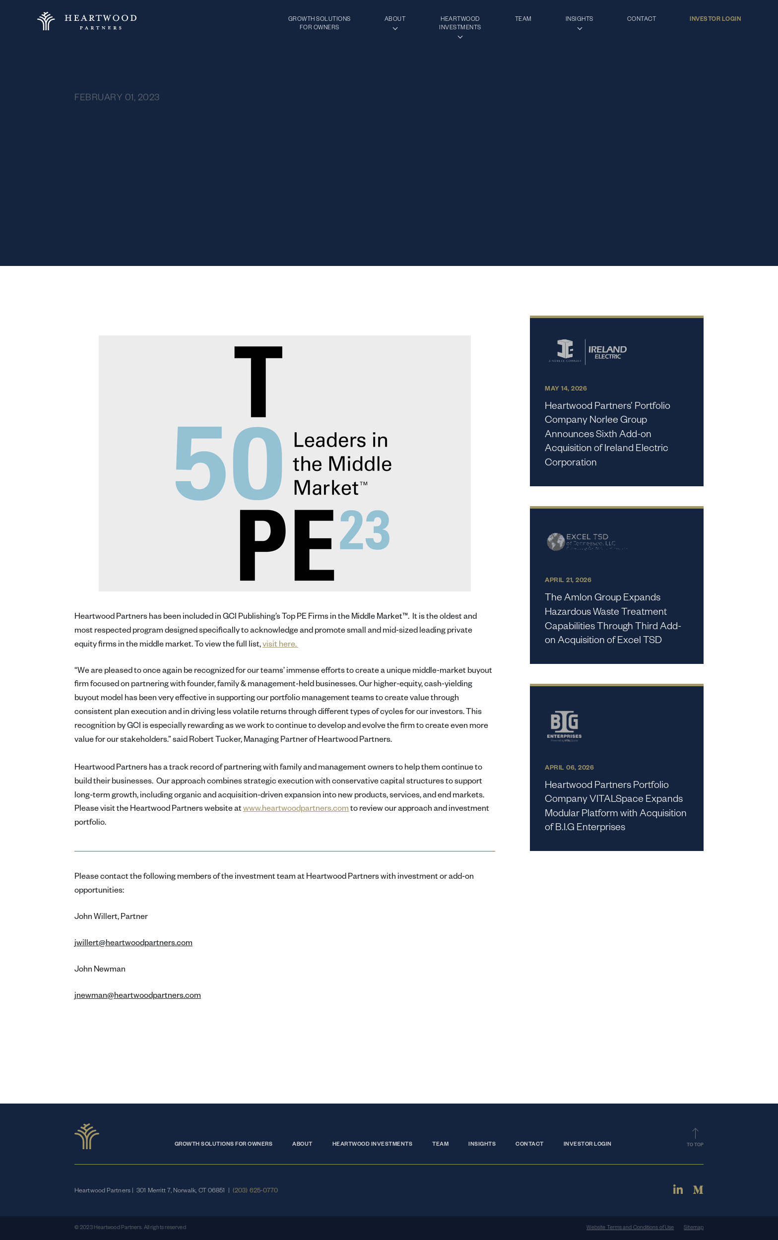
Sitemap (694, 1228)
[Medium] (698, 1193)
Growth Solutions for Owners (224, 1145)
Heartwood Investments (372, 1145)
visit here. (280, 645)
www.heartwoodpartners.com (296, 809)
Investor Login (588, 1145)
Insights (482, 1145)
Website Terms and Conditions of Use (630, 1228)
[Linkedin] (678, 1193)
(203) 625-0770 (255, 1191)
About (302, 1145)
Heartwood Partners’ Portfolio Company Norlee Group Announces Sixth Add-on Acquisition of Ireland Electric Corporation (607, 435)
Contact (530, 1145)
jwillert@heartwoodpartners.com (133, 944)
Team (440, 1145)
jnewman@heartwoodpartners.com (137, 996)
